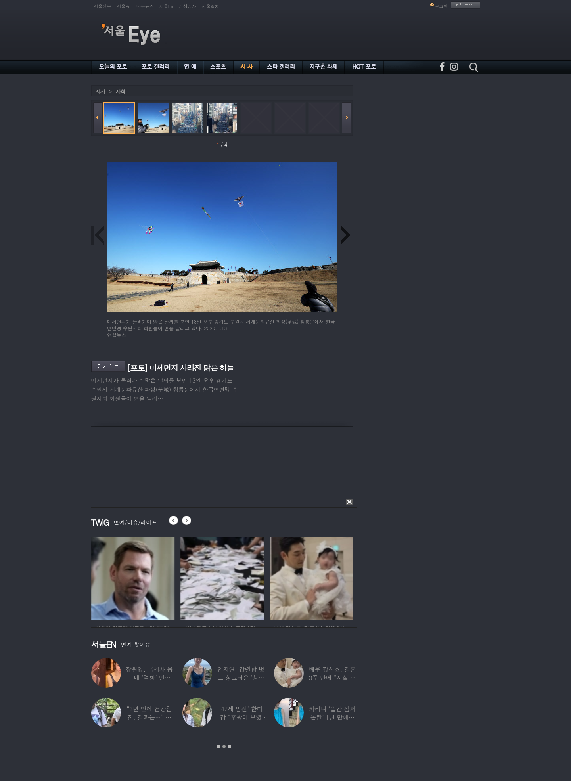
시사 (100, 91)
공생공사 (187, 6)
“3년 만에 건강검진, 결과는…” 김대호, (149, 716)
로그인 (441, 6)
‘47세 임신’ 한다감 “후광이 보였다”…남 (241, 716)
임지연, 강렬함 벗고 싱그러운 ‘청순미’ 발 (240, 677)
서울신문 (102, 6)
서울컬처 (210, 6)
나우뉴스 (145, 6)
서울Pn (124, 6)
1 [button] (218, 746)
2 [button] (224, 746)
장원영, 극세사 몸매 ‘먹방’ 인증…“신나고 (149, 677)
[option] (176, 577)
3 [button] (229, 746)
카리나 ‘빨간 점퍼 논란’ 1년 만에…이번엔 (332, 716)
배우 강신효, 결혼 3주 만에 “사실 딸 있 (332, 677)
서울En (166, 6)
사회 (120, 91)
